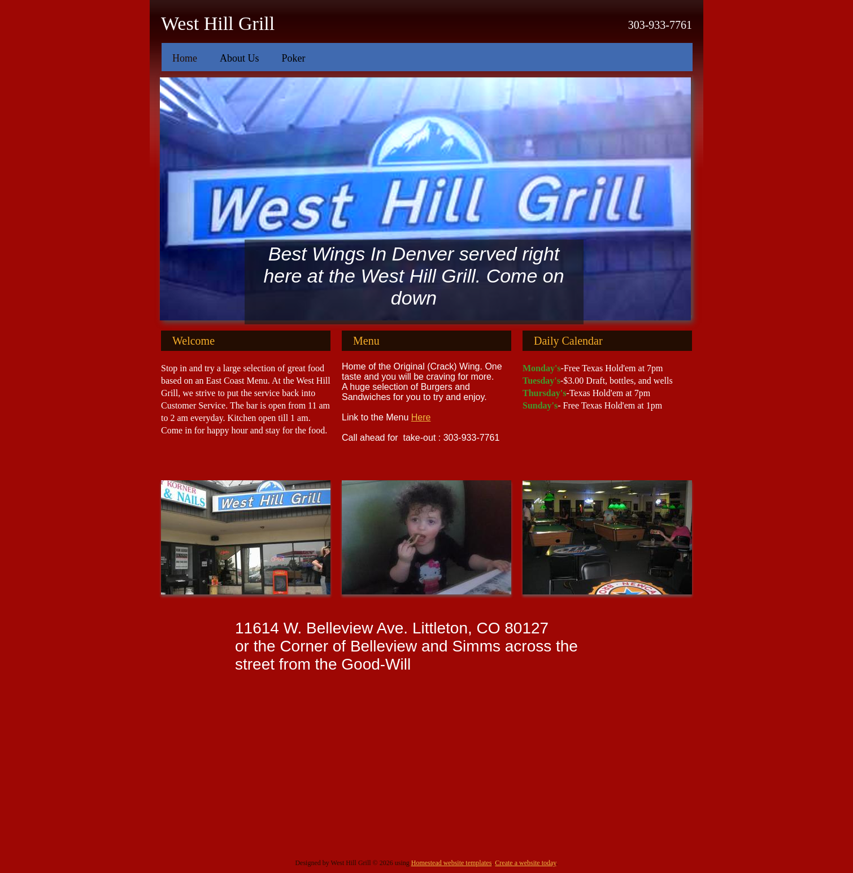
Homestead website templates (451, 863)
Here (421, 417)
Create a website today (525, 863)
